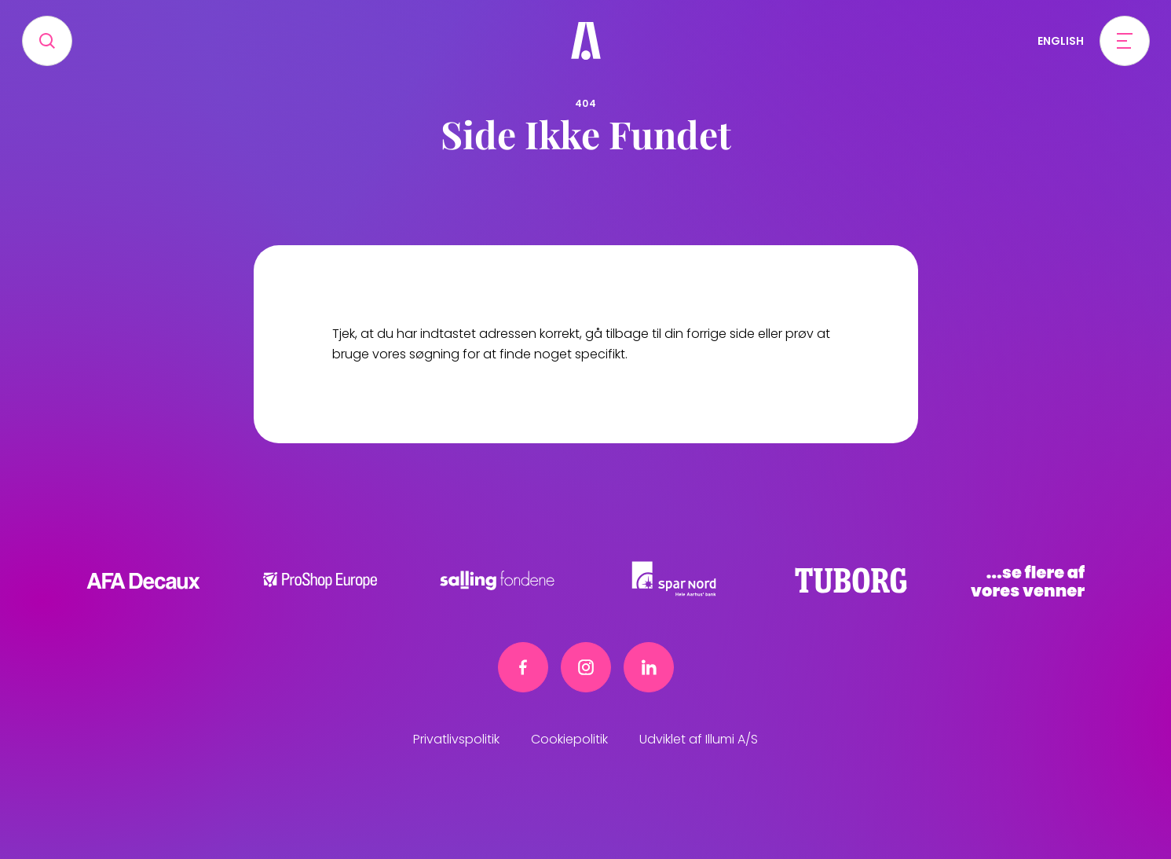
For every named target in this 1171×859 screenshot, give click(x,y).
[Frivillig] (586, 41)
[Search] (47, 41)
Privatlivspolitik (456, 739)
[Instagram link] (586, 667)
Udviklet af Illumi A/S (698, 739)
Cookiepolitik (569, 739)
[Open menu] (1125, 41)
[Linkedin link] (649, 667)
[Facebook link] (523, 667)
